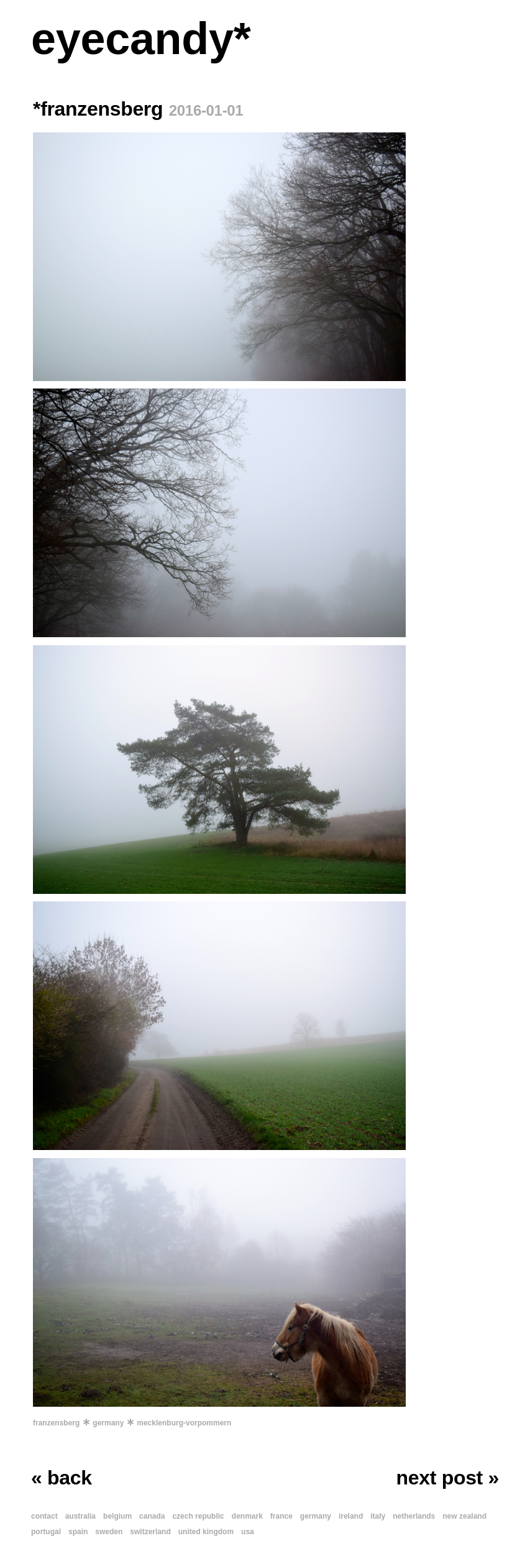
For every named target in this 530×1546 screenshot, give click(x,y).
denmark (247, 1516)
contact (44, 1516)
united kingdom (206, 1531)
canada (152, 1516)
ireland (351, 1516)
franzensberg (56, 1423)
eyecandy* (140, 38)
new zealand (464, 1516)
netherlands (414, 1516)
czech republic (198, 1516)
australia (80, 1516)
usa (247, 1531)
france (281, 1516)
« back (61, 1477)
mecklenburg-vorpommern (184, 1423)
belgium (117, 1516)
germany (108, 1423)
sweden (108, 1531)
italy (377, 1516)
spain (78, 1531)
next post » (447, 1477)
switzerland (150, 1531)
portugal (46, 1531)
